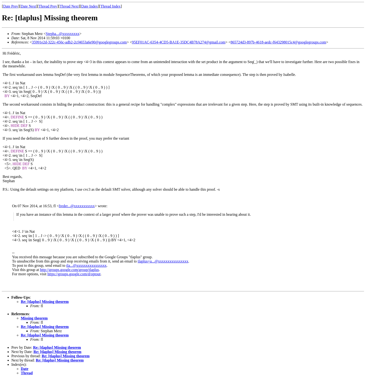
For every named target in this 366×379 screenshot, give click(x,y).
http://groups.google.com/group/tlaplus (69, 270)
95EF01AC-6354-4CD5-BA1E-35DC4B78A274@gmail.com (179, 42)
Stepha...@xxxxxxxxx (62, 34)
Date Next (28, 6)
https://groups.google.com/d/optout (74, 274)
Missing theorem (34, 318)
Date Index (89, 6)
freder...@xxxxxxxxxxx (77, 206)
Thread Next (69, 6)
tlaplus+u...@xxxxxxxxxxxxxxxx (163, 261)
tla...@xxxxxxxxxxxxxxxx (86, 265)
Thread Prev (47, 6)
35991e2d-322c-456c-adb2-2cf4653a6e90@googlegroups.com (79, 42)
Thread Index (110, 6)
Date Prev (10, 6)
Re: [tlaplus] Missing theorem (45, 302)
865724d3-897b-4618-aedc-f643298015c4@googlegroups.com (278, 42)
